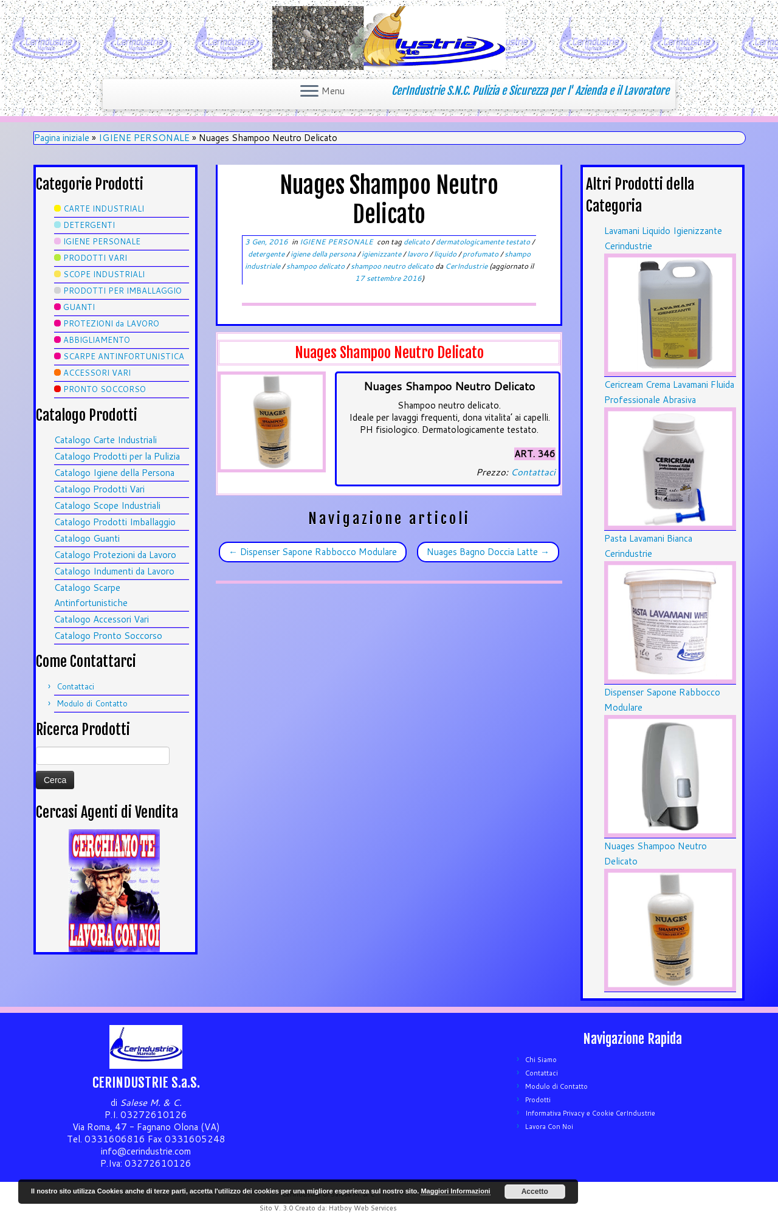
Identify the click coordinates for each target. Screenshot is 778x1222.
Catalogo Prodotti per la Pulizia (117, 456)
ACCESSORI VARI (97, 372)
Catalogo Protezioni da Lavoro (115, 554)
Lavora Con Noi (549, 1126)
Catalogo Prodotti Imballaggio (115, 522)
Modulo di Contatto (92, 703)
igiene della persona (324, 254)
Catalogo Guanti (87, 538)
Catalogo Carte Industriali (105, 439)
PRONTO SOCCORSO (104, 389)
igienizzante (382, 254)
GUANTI (79, 307)
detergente (267, 254)
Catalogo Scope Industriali (107, 505)
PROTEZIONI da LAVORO (111, 323)
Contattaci (75, 686)
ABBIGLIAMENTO (96, 339)
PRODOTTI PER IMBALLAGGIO (122, 290)
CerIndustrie (466, 266)
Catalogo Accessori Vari (101, 619)
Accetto (535, 1191)
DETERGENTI (89, 224)
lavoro (418, 254)
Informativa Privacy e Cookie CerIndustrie (590, 1113)
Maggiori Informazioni (455, 1191)
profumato (481, 254)
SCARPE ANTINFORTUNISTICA (123, 356)
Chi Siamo (541, 1060)
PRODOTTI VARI (95, 257)
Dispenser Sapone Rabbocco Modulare (313, 551)
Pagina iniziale (61, 137)
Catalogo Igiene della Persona (114, 472)
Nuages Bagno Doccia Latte (488, 551)
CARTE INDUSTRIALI (103, 208)
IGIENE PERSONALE (144, 137)
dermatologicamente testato (484, 241)
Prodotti (538, 1100)
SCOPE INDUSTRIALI (104, 274)
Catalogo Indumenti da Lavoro (114, 571)
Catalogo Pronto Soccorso (108, 635)
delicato (418, 241)
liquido (446, 254)
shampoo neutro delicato (393, 266)
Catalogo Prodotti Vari (99, 489)
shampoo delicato (316, 266)
